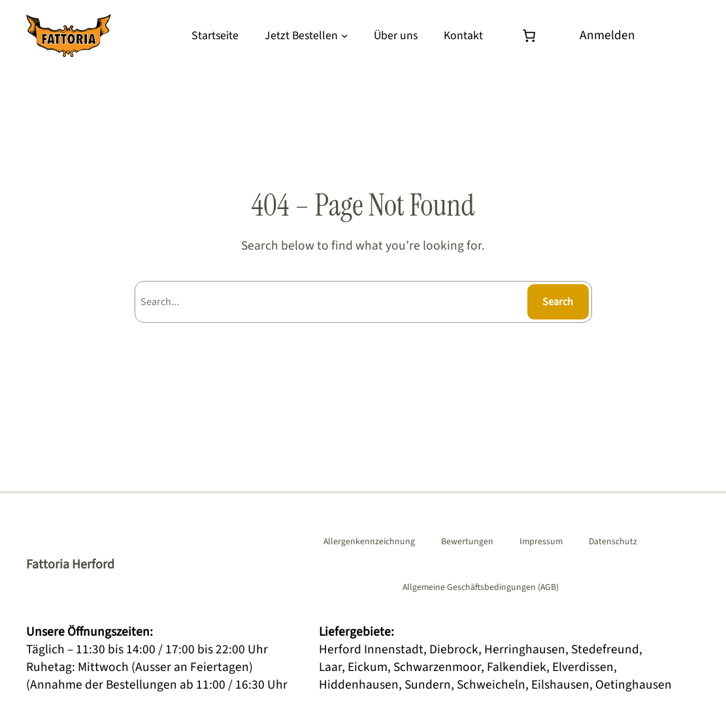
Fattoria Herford (70, 564)
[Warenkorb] (532, 35)
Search (557, 302)
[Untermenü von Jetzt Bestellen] (344, 35)
